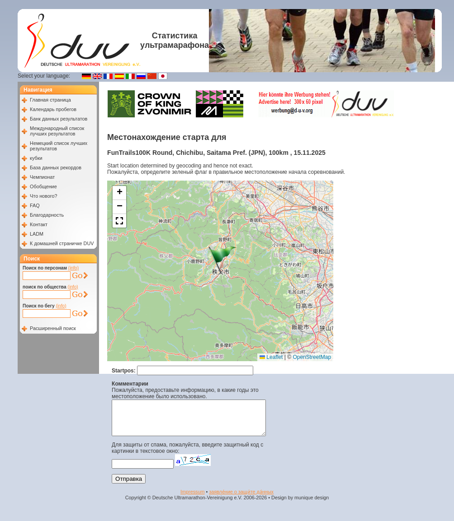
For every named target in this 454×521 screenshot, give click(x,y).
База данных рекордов (55, 167)
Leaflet (271, 357)
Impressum (192, 498)
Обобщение (43, 186)
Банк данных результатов (58, 118)
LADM (36, 234)
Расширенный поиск (53, 328)
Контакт (38, 224)
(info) (73, 267)
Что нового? (43, 196)
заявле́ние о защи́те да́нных (241, 498)
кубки (36, 158)
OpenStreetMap (312, 357)
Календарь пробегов (53, 109)
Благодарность (47, 215)
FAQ (35, 205)
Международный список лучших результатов (57, 131)
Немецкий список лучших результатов (58, 145)
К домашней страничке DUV (62, 243)
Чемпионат (42, 177)
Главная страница (50, 99)
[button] (222, 259)
